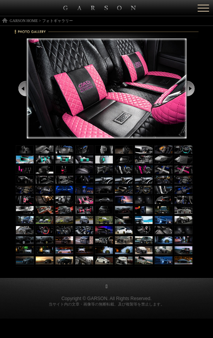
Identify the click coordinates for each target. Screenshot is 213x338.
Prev (22, 88)
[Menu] (203, 8)
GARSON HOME (24, 21)
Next (190, 88)
